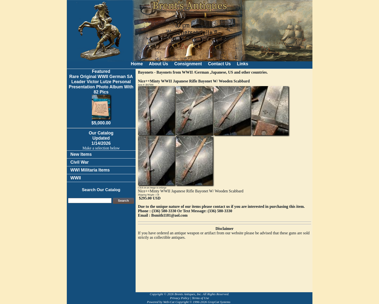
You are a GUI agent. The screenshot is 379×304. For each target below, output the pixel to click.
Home (137, 63)
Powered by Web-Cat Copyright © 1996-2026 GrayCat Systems (189, 302)
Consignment (188, 63)
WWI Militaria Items (90, 170)
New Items (81, 154)
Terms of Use (200, 298)
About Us (158, 63)
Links (242, 63)
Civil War (79, 162)
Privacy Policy (179, 298)
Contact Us (219, 63)
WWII (75, 177)
